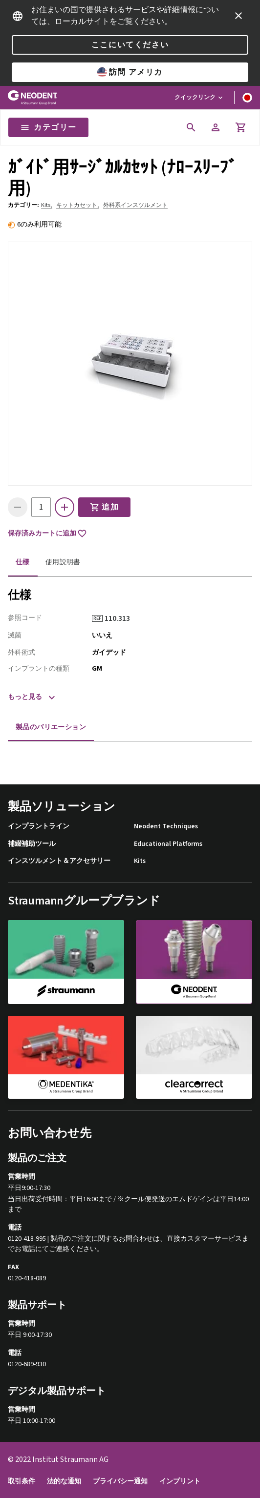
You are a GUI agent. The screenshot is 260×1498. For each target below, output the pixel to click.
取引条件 (21, 1481)
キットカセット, (77, 205)
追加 (104, 507)
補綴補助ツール (32, 844)
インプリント (179, 1481)
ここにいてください (130, 45)
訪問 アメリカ (130, 72)
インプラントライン (38, 826)
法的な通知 (64, 1481)
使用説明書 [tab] (63, 562)
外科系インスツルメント (135, 205)
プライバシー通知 (120, 1481)
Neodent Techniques (166, 826)
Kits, (46, 205)
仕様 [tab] (23, 562)
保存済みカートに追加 (47, 533)
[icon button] (238, 15)
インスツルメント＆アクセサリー (59, 861)
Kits (140, 861)
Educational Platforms (168, 844)
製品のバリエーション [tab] (51, 727)
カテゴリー (48, 127)
